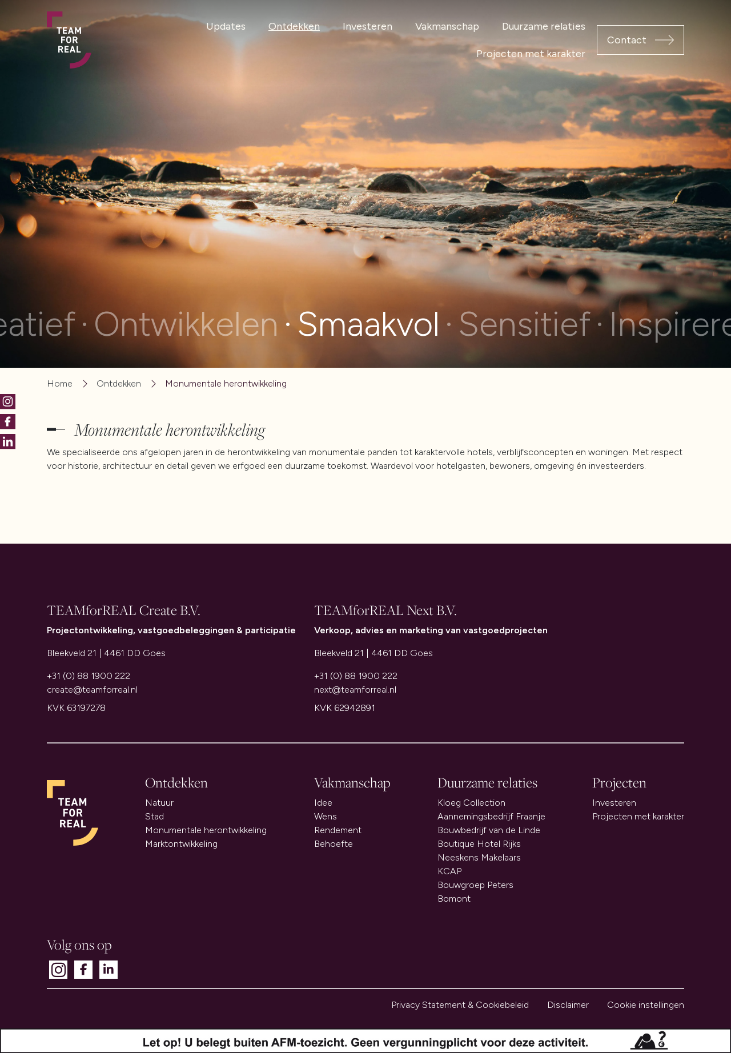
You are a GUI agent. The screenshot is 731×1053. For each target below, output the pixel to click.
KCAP (449, 871)
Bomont (454, 898)
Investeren (367, 26)
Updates (226, 26)
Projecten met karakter (530, 53)
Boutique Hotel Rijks (479, 843)
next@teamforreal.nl (355, 689)
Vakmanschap (447, 26)
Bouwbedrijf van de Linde (488, 830)
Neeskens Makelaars (479, 857)
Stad (154, 816)
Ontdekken (294, 26)
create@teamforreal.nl (92, 689)
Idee (323, 802)
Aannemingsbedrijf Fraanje (491, 816)
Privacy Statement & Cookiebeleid (460, 1004)
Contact (626, 40)
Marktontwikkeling (181, 843)
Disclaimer (568, 1004)
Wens (325, 816)
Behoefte (333, 843)
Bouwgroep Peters (475, 884)
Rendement (338, 830)
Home (60, 383)
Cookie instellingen (645, 1004)
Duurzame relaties (543, 26)
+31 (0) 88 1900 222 (88, 675)
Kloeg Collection (471, 802)
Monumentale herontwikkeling (206, 830)
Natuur (159, 802)
